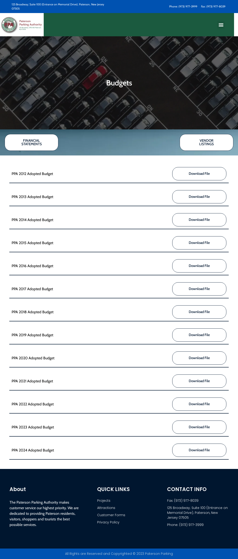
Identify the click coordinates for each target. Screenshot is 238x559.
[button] (221, 25)
